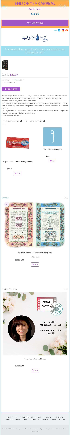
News (39, 417)
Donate (17, 419)
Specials (5, 197)
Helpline (54, 419)
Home (9, 417)
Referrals (7, 419)
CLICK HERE (6, 115)
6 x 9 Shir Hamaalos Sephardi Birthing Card (35, 252)
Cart (25, 419)
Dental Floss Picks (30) (52, 149)
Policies (34, 419)
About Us (48, 417)
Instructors (59, 417)
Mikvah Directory (27, 417)
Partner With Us (35, 23)
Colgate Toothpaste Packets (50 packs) (17, 162)
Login (63, 419)
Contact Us (44, 419)
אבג (55, 30)
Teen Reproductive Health (35, 359)
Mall (16, 417)
